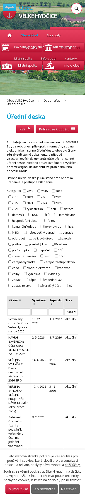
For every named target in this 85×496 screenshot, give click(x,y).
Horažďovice (66, 215)
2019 (30, 197)
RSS (25, 129)
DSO (35, 215)
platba (16, 244)
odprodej (18, 238)
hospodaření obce (24, 221)
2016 (44, 191)
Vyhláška (34, 274)
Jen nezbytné (45, 489)
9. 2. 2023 (38, 417)
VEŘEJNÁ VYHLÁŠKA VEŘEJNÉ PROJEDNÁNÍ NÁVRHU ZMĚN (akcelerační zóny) (18, 398)
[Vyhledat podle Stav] (71, 312)
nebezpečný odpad (41, 232)
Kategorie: (14, 191)
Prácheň (61, 244)
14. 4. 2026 (39, 360)
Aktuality (31, 47)
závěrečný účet (50, 286)
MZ (71, 226)
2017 (59, 191)
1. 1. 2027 (55, 319)
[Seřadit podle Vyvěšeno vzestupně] (34, 303)
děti (53, 209)
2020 (44, 197)
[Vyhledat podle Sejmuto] (56, 312)
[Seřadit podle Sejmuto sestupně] (51, 305)
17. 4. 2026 (39, 386)
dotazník (18, 215)
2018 (15, 197)
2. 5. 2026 (38, 337)
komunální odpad (24, 226)
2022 (15, 203)
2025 (58, 203)
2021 (58, 197)
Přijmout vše (18, 489)
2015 (30, 191)
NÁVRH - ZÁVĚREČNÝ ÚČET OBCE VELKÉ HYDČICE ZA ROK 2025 (18, 345)
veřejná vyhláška (24, 262)
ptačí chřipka (20, 250)
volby (15, 274)
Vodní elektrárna (38, 268)
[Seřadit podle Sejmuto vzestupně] (51, 303)
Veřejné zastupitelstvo (59, 262)
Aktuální (70, 319)
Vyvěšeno (39, 300)
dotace (68, 209)
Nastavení (69, 489)
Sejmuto (55, 300)
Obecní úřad (52, 100)
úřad (62, 256)
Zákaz (16, 280)
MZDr (15, 232)
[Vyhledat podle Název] (19, 312)
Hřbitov (51, 221)
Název (13, 300)
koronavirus (52, 226)
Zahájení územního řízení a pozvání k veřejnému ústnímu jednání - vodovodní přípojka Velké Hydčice (18, 435)
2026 (15, 209)
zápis (32, 280)
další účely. (72, 465)
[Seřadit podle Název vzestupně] (20, 299)
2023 (30, 203)
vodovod (64, 268)
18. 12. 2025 (36, 321)
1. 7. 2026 (55, 337)
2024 (44, 203)
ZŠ (70, 286)
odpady (68, 232)
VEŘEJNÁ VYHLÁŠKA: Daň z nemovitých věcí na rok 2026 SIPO (16, 370)
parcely (66, 238)
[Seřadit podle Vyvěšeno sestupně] (34, 305)
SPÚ (60, 250)
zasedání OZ (53, 280)
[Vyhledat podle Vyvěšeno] (39, 312)
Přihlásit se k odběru (57, 129)
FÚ (48, 215)
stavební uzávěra (24, 256)
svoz (47, 256)
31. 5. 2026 (52, 362)
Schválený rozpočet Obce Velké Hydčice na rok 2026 (18, 325)
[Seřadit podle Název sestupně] (20, 301)
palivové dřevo (43, 238)
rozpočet (44, 250)
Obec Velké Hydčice (20, 100)
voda (15, 268)
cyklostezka (35, 209)
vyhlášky (54, 274)
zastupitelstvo (22, 286)
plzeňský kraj (38, 244)
